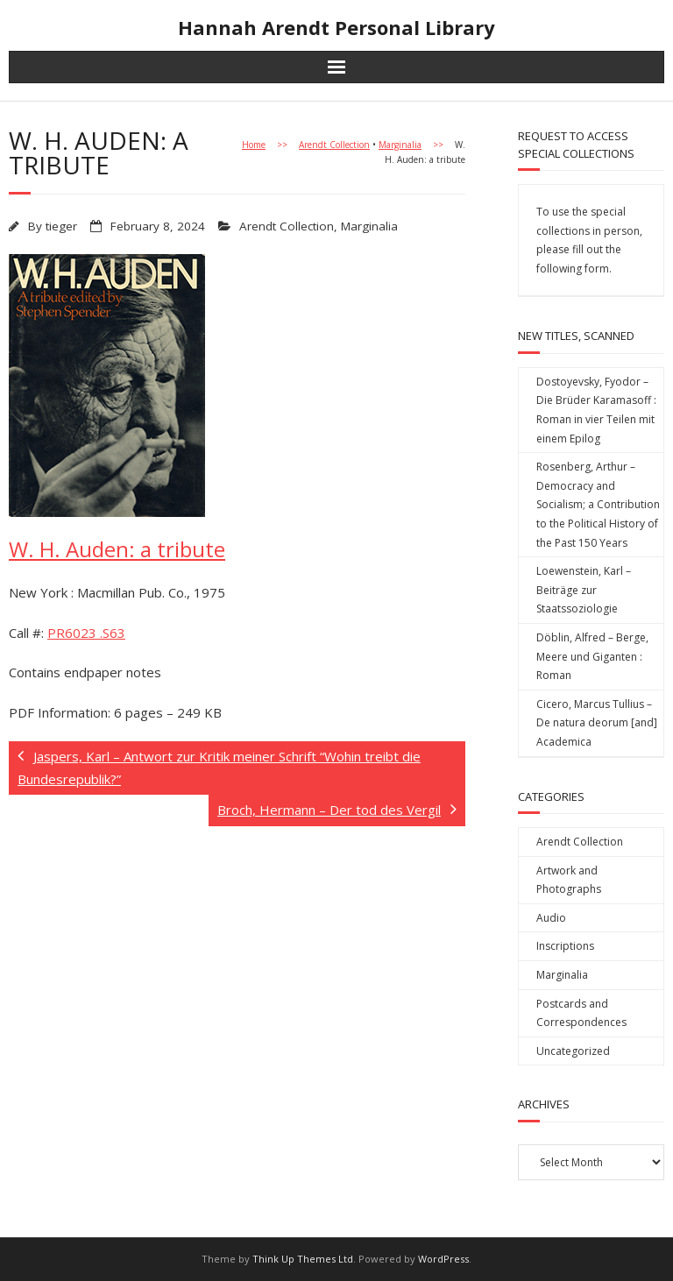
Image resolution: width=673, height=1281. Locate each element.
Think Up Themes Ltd (302, 1258)
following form (572, 268)
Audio (551, 917)
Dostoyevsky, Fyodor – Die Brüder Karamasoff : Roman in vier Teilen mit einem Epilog (596, 410)
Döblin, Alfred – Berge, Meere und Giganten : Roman (592, 656)
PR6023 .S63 (86, 632)
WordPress (443, 1258)
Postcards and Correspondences (581, 1013)
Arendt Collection (334, 144)
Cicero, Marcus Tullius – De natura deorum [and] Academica (596, 723)
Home (254, 144)
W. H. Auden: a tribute (117, 548)
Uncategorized (573, 1051)
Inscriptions (565, 945)
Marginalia (400, 144)
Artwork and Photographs (568, 880)
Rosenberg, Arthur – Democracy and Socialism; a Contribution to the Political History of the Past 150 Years (598, 504)
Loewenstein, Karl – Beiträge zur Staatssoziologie (583, 589)
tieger (61, 226)
